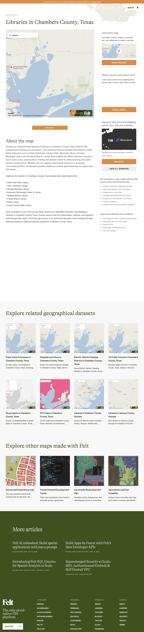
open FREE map (119, 62)
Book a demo (119, 110)
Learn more (96, 2)
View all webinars (119, 169)
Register (119, 162)
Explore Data (11, 15)
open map (50, 128)
